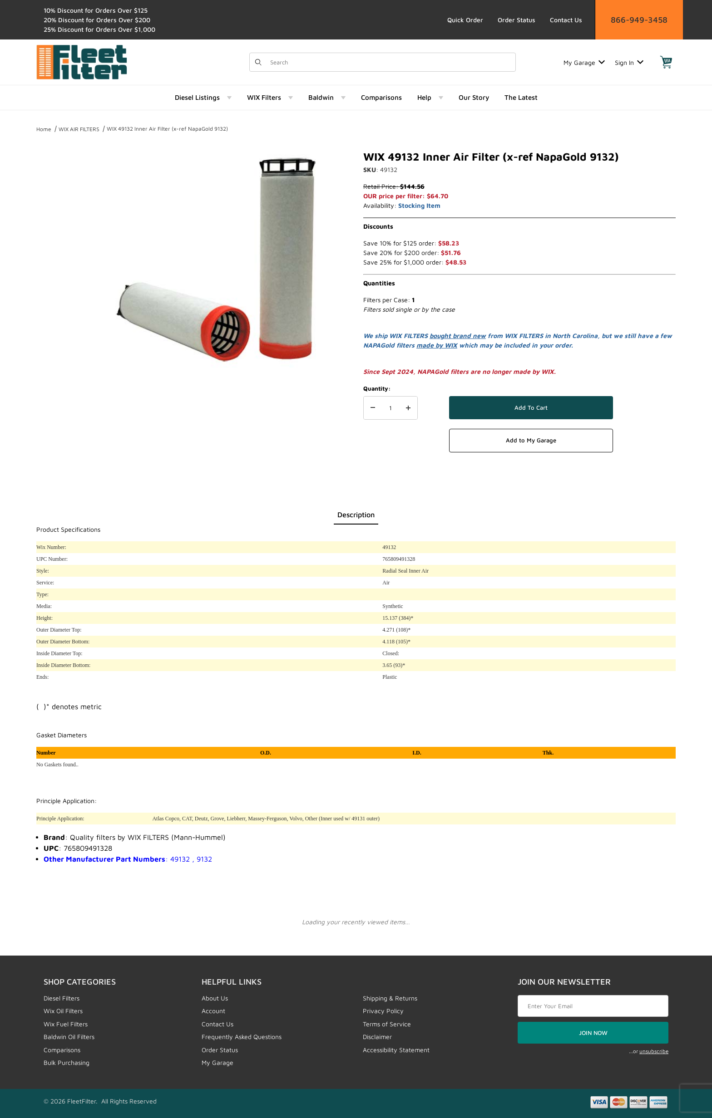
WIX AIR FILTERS (79, 129)
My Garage (584, 62)
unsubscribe (653, 1051)
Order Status (516, 20)
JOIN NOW (593, 1032)
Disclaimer (377, 1036)
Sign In (629, 62)
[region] (54, 255)
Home (43, 129)
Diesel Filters (61, 998)
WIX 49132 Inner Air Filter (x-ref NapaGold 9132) (167, 128)
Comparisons (62, 1050)
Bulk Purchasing (66, 1062)
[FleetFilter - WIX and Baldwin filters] (81, 61)
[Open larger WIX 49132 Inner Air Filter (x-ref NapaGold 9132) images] (215, 259)
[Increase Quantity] (408, 408)
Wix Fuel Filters (66, 1024)
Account (213, 1011)
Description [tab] (356, 514)
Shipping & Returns (390, 998)
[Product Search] (390, 62)
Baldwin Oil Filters (69, 1036)
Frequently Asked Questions (242, 1036)
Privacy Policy (383, 1011)
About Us (215, 998)
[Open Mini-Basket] (666, 62)
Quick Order (465, 20)
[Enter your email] (593, 1006)
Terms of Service (387, 1024)
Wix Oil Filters (63, 1011)
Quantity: (377, 388)
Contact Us (566, 20)
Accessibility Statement (396, 1050)
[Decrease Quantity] (373, 408)
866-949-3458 (639, 20)
